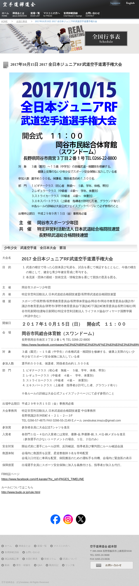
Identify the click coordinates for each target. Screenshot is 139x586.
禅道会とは (19, 14)
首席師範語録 (73, 14)
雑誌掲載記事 (12, 558)
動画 (7, 565)
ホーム (5, 14)
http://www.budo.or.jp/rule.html (20, 492)
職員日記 (53, 565)
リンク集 (70, 565)
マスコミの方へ (51, 14)
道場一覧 (35, 14)
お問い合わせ (93, 14)
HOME (4, 21)
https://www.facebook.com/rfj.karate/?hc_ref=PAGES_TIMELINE (42, 479)
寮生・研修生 (23, 565)
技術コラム (50, 558)
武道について (70, 558)
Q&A (39, 565)
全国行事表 (21, 21)
